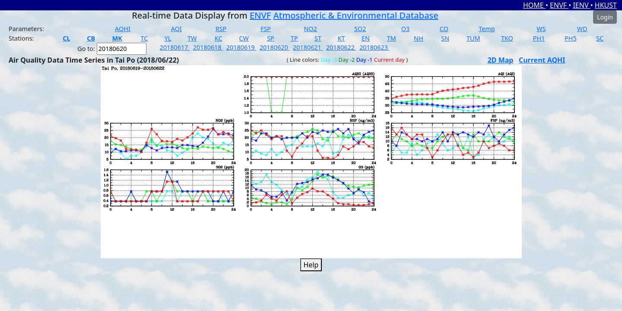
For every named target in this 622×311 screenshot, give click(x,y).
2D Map (501, 60)
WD (582, 29)
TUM (473, 38)
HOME (534, 5)
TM (391, 38)
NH (418, 38)
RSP (221, 29)
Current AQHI (542, 60)
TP (294, 38)
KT (341, 38)
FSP (265, 29)
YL (168, 38)
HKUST (606, 5)
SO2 (360, 29)
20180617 (175, 47)
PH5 (571, 38)
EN (366, 38)
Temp (487, 29)
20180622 (341, 47)
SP (270, 38)
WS (541, 29)
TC (144, 38)
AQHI (122, 29)
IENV (581, 5)
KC (218, 38)
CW (243, 38)
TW (192, 38)
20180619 (241, 47)
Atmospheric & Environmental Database (355, 15)
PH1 (539, 38)
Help (311, 265)
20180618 (208, 47)
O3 (405, 29)
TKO (507, 38)
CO (444, 29)
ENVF (559, 5)
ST (317, 38)
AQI (176, 29)
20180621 (308, 47)
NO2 (310, 29)
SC (599, 38)
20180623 (374, 47)
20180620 (275, 47)
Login (605, 17)
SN (445, 38)
